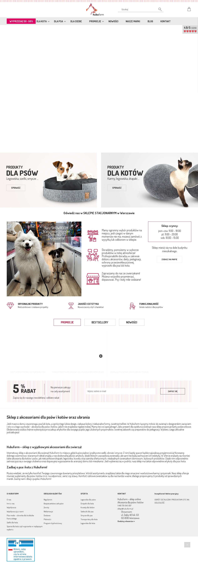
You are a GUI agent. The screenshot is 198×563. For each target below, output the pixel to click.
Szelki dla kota (12, 522)
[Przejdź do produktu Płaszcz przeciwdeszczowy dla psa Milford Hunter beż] (78, 354)
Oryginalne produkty (30, 303)
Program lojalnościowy (53, 523)
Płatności (47, 519)
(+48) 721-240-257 (124, 505)
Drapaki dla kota (87, 503)
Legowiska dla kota (88, 523)
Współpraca (11, 507)
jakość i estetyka (88, 303)
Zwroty (46, 507)
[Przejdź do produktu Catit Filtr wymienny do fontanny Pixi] (28, 354)
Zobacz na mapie (169, 259)
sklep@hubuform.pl (125, 508)
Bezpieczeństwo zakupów (54, 503)
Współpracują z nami (15, 511)
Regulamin (48, 499)
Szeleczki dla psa (87, 511)
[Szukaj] (158, 10)
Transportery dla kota (89, 519)
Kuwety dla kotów (88, 507)
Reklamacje (48, 511)
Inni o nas (10, 503)
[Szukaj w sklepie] (141, 9)
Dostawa (47, 515)
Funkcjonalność (148, 303)
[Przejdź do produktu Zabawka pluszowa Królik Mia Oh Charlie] (129, 354)
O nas (9, 499)
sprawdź (15, 187)
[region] (99, 88)
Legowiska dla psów (88, 499)
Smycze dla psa (87, 515)
